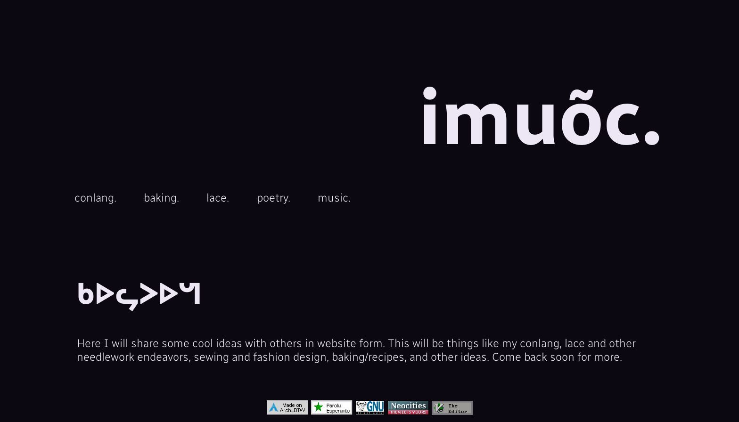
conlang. (95, 197)
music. (334, 197)
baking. (161, 197)
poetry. (273, 197)
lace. (217, 197)
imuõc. (540, 118)
